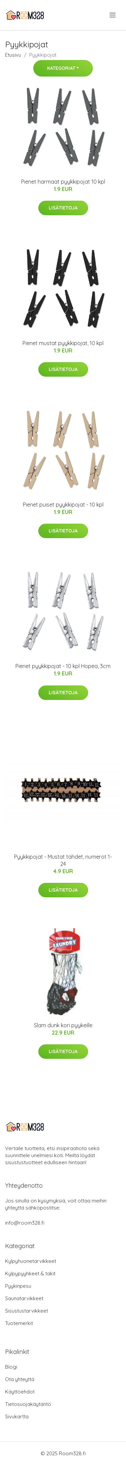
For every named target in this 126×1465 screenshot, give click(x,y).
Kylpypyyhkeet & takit (30, 1273)
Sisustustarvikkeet (26, 1311)
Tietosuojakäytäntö (28, 1404)
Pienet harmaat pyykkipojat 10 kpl (63, 181)
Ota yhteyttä (19, 1379)
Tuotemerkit (19, 1323)
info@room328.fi (24, 1223)
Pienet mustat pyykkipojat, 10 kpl (63, 343)
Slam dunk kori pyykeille (63, 1025)
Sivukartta (17, 1416)
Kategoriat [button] (61, 68)
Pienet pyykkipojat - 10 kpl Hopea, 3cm (63, 666)
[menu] (113, 15)
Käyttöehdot (20, 1391)
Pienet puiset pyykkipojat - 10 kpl (63, 504)
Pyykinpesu (18, 1286)
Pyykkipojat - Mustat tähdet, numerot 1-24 (63, 860)
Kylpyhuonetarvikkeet (30, 1261)
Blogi (11, 1367)
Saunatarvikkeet (24, 1298)
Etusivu (13, 55)
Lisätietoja (63, 208)
